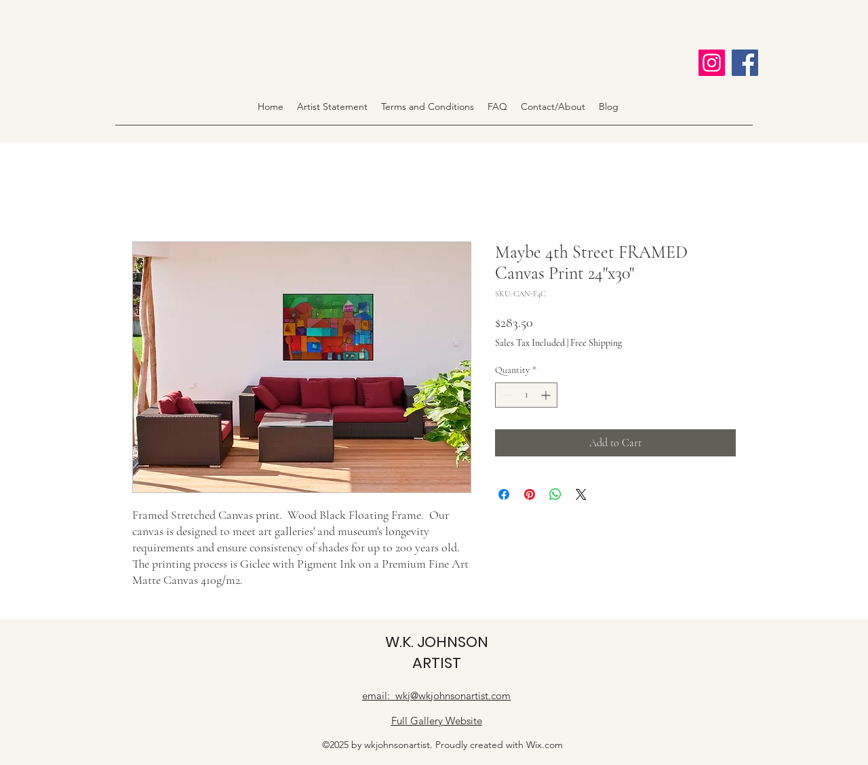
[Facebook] (745, 63)
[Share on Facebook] (504, 494)
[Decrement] (505, 395)
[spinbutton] (526, 395)
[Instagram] (711, 63)
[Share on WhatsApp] (555, 494)
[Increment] (546, 395)
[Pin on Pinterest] (529, 494)
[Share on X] (581, 494)
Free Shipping (596, 343)
